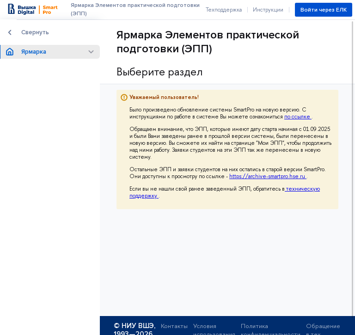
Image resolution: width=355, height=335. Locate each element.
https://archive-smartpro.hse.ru (267, 176)
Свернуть (35, 32)
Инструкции (268, 9)
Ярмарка (33, 52)
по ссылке (298, 116)
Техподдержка (224, 9)
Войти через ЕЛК (323, 9)
